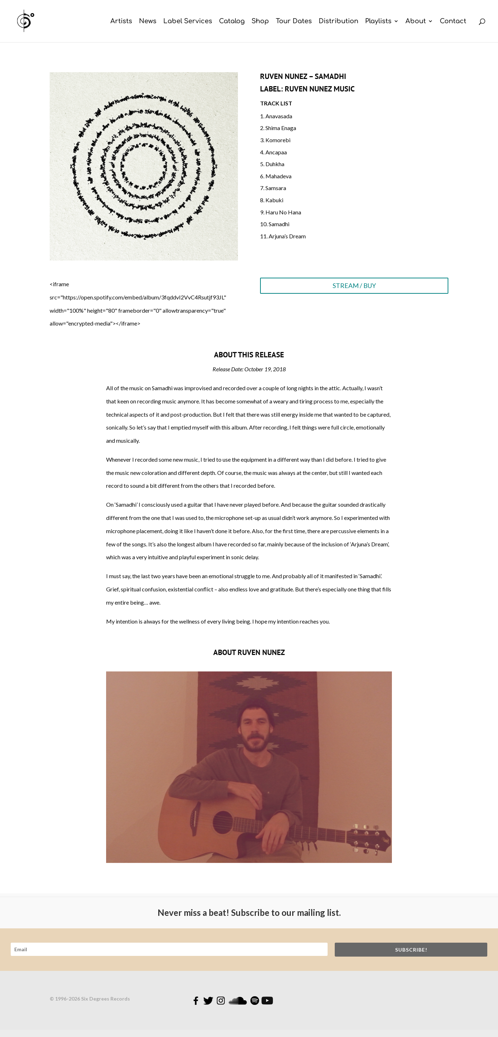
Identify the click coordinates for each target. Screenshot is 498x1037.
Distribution (338, 22)
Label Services (187, 22)
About (415, 22)
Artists (121, 22)
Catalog (232, 22)
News (147, 22)
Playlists (378, 22)
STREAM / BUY (354, 285)
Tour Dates (294, 22)
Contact (453, 22)
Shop (260, 22)
